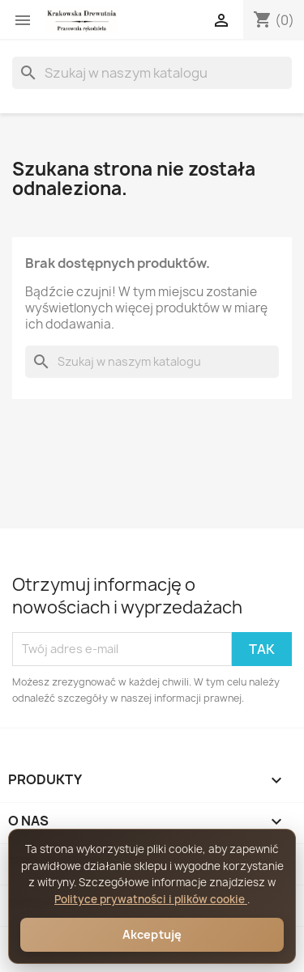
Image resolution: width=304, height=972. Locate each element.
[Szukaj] (152, 73)
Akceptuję (152, 934)
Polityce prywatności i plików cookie (150, 899)
